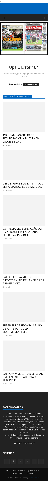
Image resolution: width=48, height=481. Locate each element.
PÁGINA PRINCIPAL (31, 84)
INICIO (8, 471)
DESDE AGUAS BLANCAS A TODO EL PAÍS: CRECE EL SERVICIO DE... (23, 185)
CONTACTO (32, 473)
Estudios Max (35, 478)
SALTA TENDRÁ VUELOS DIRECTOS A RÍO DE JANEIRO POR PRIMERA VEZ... (23, 280)
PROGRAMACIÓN (19, 471)
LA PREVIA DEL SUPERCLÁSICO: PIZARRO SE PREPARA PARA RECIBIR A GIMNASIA (22, 232)
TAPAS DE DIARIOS (18, 473)
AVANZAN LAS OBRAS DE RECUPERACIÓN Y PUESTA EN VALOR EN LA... (21, 138)
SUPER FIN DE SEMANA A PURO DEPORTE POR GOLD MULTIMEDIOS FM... (22, 328)
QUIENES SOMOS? (34, 471)
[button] (4, 17)
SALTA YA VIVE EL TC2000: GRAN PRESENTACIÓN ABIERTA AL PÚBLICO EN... (23, 377)
